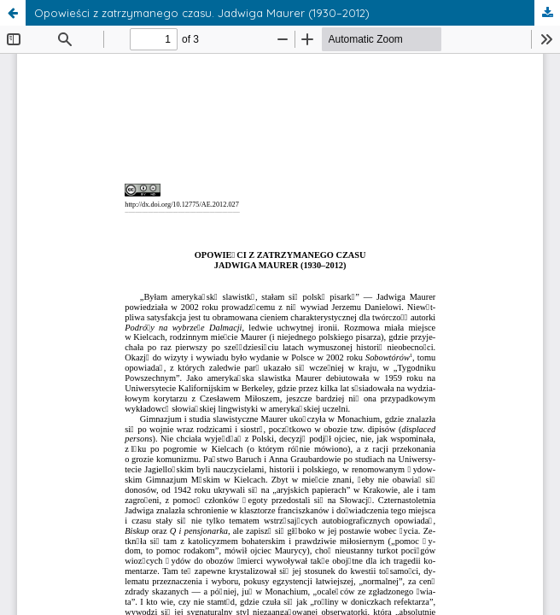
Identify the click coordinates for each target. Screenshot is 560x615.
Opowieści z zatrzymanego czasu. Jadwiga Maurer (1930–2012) (202, 13)
